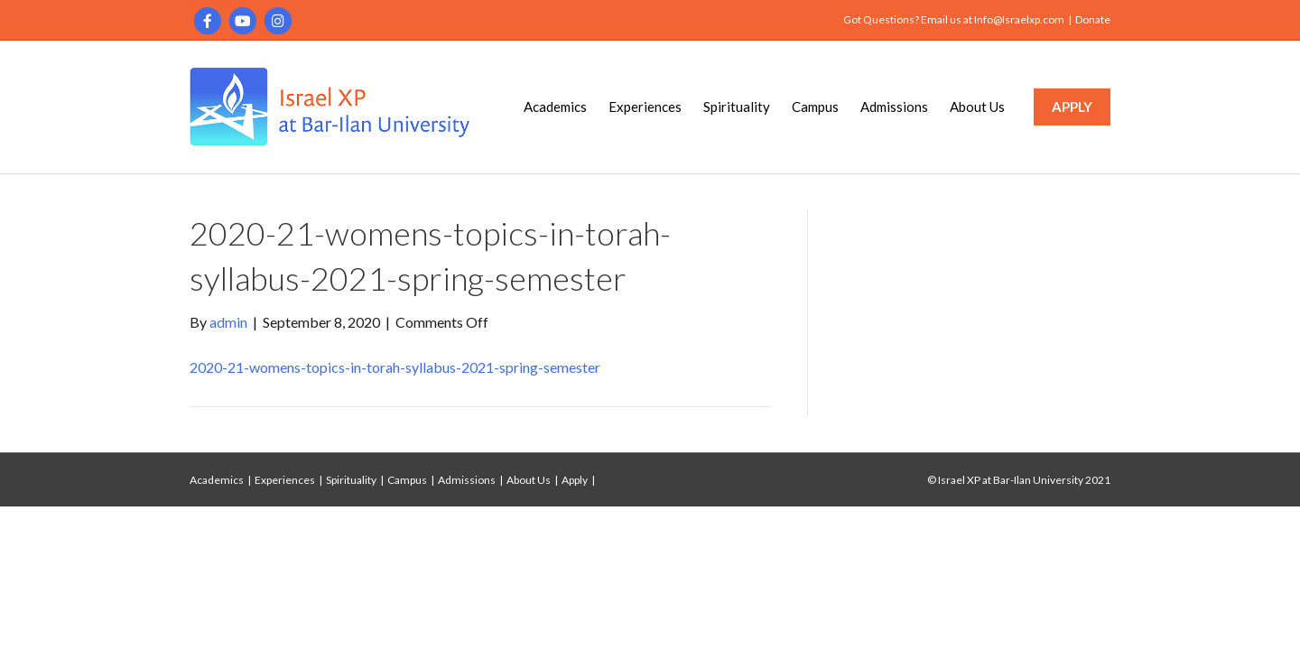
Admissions (894, 106)
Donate (1092, 19)
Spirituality (736, 106)
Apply (575, 480)
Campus (815, 106)
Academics (555, 106)
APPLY (1072, 106)
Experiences (645, 106)
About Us (977, 106)
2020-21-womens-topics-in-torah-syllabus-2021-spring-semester (395, 367)
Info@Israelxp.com (1019, 19)
